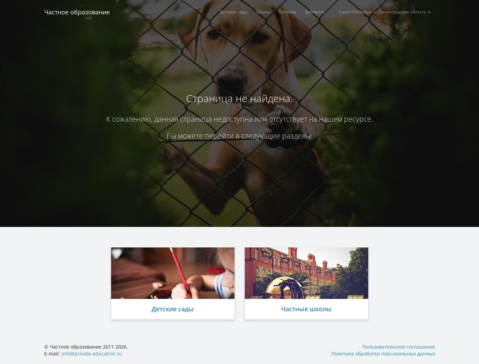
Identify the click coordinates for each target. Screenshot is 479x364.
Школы (263, 12)
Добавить (315, 12)
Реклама (287, 12)
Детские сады (233, 12)
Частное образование (77, 12)
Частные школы (306, 309)
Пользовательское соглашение (398, 346)
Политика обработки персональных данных (383, 353)
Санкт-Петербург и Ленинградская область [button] (385, 12)
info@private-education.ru (91, 353)
